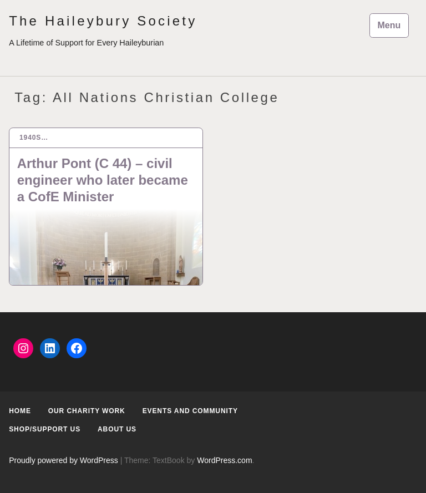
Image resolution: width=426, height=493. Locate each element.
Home (20, 411)
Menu (389, 25)
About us (117, 429)
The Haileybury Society (103, 20)
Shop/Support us (44, 429)
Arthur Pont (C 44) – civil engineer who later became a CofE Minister (102, 180)
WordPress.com (224, 460)
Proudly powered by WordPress (63, 460)
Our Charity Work (86, 411)
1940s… (33, 137)
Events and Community (190, 411)
